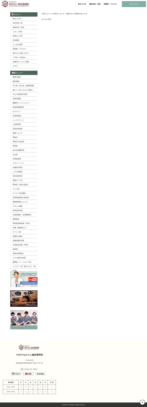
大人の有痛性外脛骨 (20, 94)
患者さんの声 (18, 36)
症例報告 (16, 40)
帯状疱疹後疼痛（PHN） (22, 223)
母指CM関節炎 (18, 253)
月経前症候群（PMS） (21, 245)
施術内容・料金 (95, 4)
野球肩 (15, 146)
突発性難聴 (17, 98)
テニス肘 (16, 189)
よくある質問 (18, 44)
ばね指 (15, 154)
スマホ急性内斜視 (19, 258)
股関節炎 (16, 219)
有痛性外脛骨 (18, 167)
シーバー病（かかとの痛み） (23, 90)
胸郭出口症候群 (18, 141)
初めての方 (82, 4)
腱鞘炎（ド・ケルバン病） (22, 262)
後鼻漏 (15, 249)
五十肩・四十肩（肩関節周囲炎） (23, 86)
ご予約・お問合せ (19, 57)
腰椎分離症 (17, 77)
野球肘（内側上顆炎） (21, 184)
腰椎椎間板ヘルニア (20, 202)
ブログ (15, 66)
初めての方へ (18, 19)
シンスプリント (18, 120)
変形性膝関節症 (18, 107)
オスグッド (17, 111)
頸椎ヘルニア (18, 133)
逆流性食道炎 (18, 129)
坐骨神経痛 (17, 116)
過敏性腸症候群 (18, 240)
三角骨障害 (17, 124)
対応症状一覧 (18, 23)
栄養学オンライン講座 (21, 62)
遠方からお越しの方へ (21, 53)
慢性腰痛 (16, 81)
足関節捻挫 (17, 159)
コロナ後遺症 (18, 172)
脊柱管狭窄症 (18, 176)
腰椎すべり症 (18, 180)
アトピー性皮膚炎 (19, 193)
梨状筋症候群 (18, 210)
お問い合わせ (134, 4)
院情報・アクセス (110, 4)
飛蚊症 (15, 137)
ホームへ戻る (46, 19)
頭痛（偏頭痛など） (20, 227)
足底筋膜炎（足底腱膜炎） (22, 215)
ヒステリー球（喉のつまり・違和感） (24, 267)
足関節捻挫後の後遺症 (21, 197)
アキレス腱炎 (18, 206)
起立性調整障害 (18, 150)
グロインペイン (18, 163)
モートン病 (17, 232)
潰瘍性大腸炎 (18, 236)
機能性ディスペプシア (21, 103)
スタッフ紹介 (18, 31)
